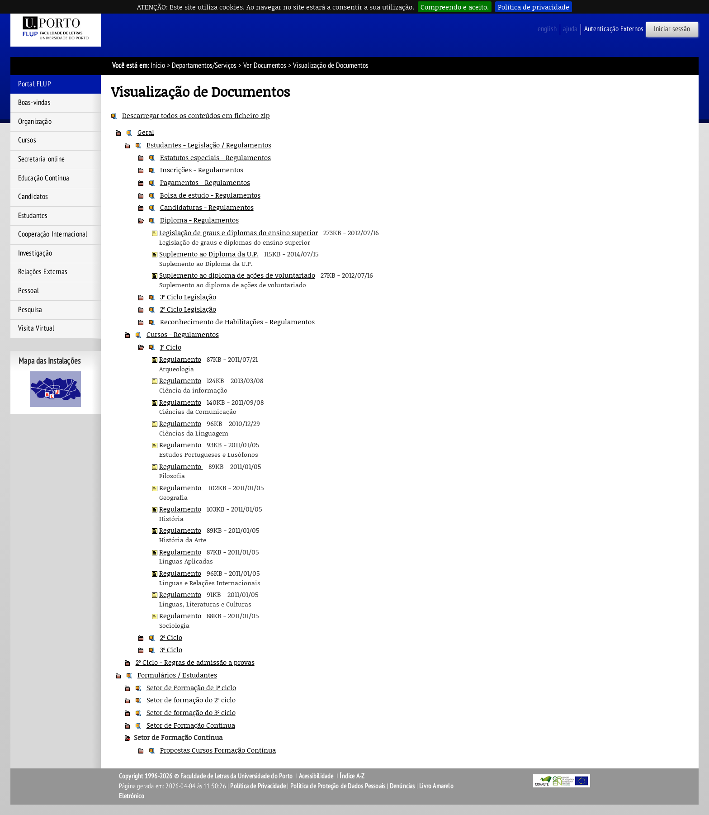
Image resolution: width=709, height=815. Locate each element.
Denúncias (402, 786)
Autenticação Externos (613, 28)
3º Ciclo (171, 649)
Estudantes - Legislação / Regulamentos (209, 144)
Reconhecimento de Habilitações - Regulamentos (237, 321)
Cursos (27, 140)
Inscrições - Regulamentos (201, 169)
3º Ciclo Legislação (188, 296)
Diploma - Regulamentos (199, 219)
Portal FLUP (34, 84)
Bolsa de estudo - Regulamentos (210, 194)
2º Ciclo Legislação (188, 308)
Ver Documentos (264, 65)
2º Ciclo (171, 637)
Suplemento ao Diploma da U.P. (209, 253)
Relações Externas (42, 271)
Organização (35, 121)
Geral (145, 132)
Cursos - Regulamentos (183, 334)
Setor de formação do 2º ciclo (191, 699)
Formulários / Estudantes (177, 674)
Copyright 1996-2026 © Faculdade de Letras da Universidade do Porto (206, 776)
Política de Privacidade (258, 786)
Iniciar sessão (672, 28)
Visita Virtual (36, 328)
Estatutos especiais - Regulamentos (215, 157)
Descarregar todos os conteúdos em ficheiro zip (196, 115)
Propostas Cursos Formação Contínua (218, 749)
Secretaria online (41, 159)
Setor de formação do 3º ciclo (191, 712)
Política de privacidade (533, 6)
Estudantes (33, 215)
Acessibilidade (316, 776)
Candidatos (33, 196)
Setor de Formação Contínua (191, 725)
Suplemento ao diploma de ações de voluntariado (237, 275)
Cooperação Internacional (53, 234)
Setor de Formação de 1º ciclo (191, 687)
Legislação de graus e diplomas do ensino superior (238, 232)
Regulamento (180, 359)
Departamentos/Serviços (204, 65)
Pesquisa (30, 309)
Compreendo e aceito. (455, 6)
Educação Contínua (43, 178)
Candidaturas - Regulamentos (207, 207)
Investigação (35, 253)
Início (158, 65)
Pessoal (28, 290)
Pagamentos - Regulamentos (205, 182)
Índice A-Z (352, 776)
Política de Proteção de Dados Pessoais (338, 786)
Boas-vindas (34, 102)
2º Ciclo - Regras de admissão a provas (195, 662)
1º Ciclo (170, 346)
